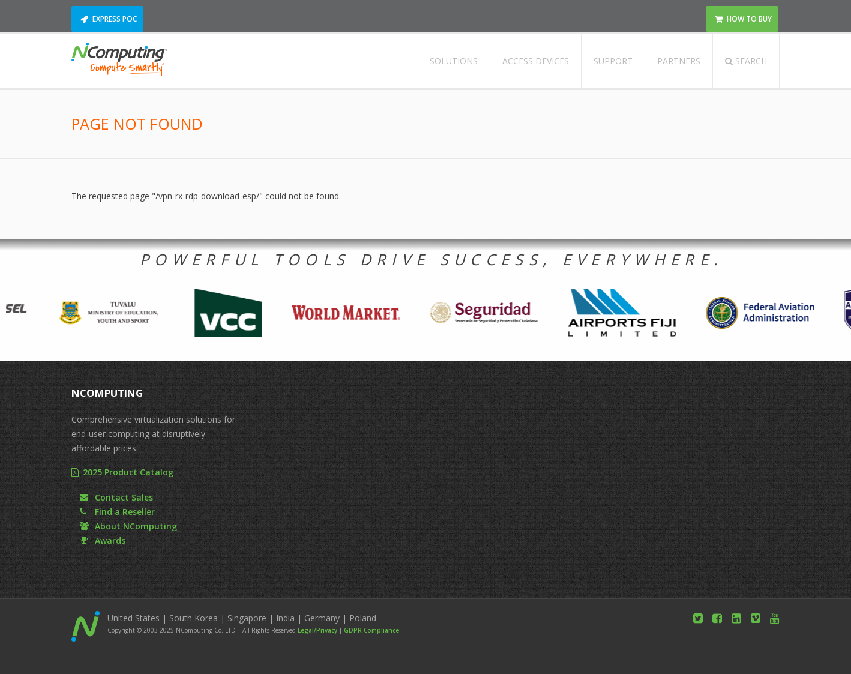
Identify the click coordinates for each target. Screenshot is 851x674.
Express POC (114, 19)
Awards (110, 540)
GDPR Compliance (371, 630)
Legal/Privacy (317, 630)
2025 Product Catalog (128, 472)
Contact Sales (124, 497)
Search (746, 61)
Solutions (454, 61)
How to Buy (749, 19)
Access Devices (535, 61)
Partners (678, 61)
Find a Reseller (125, 511)
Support (613, 61)
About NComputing (136, 526)
